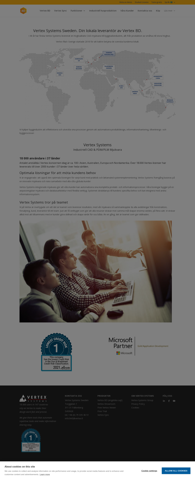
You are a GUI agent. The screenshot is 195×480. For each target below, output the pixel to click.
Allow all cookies (176, 471)
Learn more (45, 474)
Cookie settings (149, 471)
